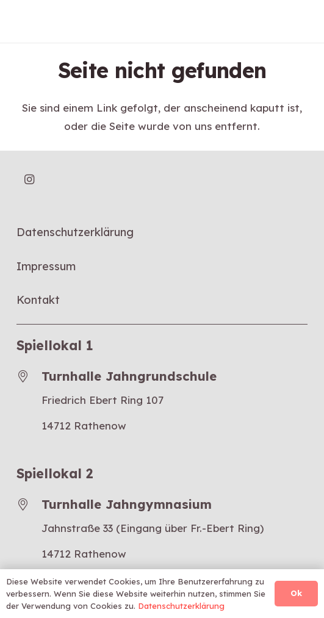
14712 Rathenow (83, 425)
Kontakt (38, 300)
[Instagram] (29, 180)
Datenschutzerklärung (75, 232)
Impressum (46, 266)
